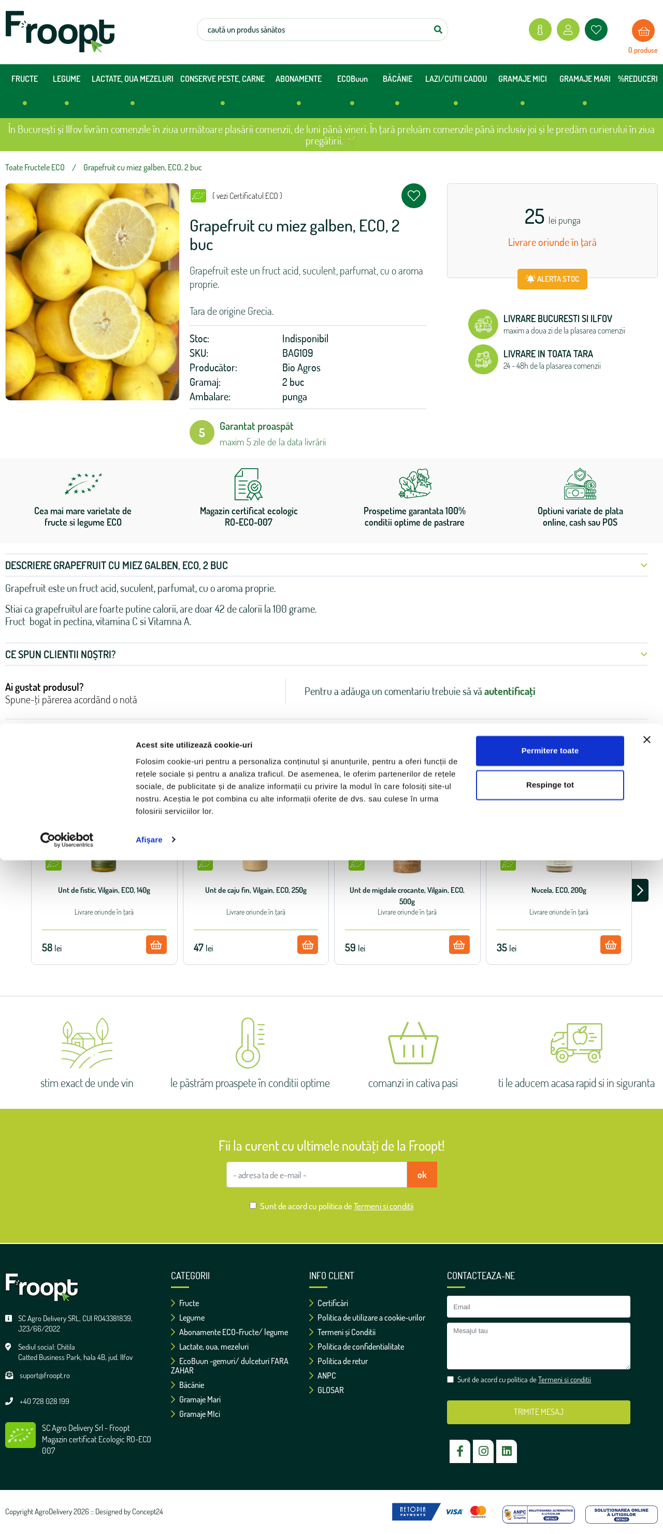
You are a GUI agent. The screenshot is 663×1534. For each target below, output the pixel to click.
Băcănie (187, 1385)
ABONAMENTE (299, 94)
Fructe (185, 1303)
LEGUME (66, 94)
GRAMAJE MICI (522, 94)
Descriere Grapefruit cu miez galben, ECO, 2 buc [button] (326, 565)
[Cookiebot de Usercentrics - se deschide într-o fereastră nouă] (67, 1514)
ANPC (322, 1375)
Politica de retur (338, 1361)
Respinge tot (550, 1458)
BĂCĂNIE (397, 94)
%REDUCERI (638, 79)
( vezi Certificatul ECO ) (247, 196)
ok (422, 1174)
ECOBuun (352, 94)
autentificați (510, 691)
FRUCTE (24, 94)
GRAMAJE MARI (585, 94)
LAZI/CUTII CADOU (456, 94)
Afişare (149, 1513)
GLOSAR (326, 1390)
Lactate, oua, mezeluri (210, 1346)
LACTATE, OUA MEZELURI (133, 94)
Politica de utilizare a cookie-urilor (367, 1317)
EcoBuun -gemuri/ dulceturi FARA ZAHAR (230, 1366)
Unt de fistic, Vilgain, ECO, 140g (104, 890)
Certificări (328, 1303)
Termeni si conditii (383, 1205)
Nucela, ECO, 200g (558, 890)
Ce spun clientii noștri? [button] (326, 654)
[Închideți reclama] (647, 1413)
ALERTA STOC (552, 279)
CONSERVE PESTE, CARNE (222, 94)
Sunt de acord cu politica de (336, 1205)
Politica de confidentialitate (356, 1346)
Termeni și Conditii (342, 1332)
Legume (188, 1317)
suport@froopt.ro (45, 1375)
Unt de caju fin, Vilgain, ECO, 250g (256, 890)
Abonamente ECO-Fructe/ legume (229, 1332)
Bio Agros (301, 367)
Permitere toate (550, 1425)
